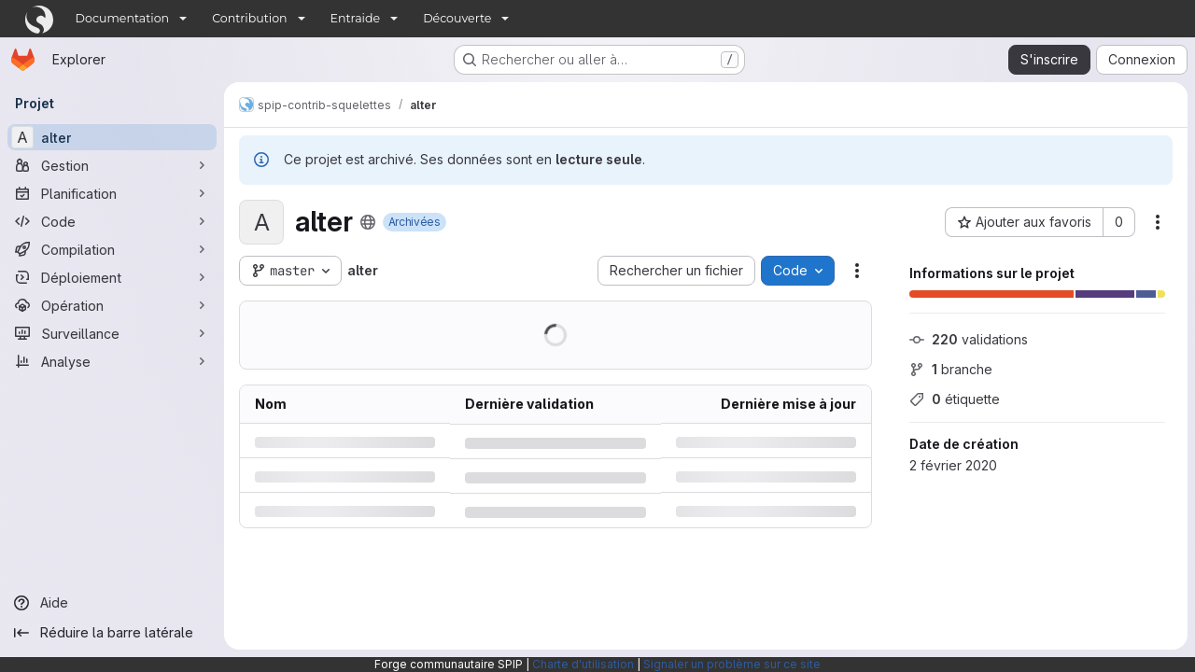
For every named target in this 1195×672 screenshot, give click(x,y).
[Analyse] (112, 361)
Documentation (123, 18)
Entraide (355, 18)
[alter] (112, 137)
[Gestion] (112, 165)
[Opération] (112, 305)
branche (950, 369)
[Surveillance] (112, 333)
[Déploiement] (112, 277)
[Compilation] (112, 249)
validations (968, 339)
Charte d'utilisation (583, 664)
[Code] (112, 221)
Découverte (457, 18)
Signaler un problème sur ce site (732, 664)
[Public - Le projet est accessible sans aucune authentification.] (367, 222)
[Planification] (112, 193)
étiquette (954, 399)
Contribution (249, 18)
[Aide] (112, 603)
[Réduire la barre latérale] (112, 633)
